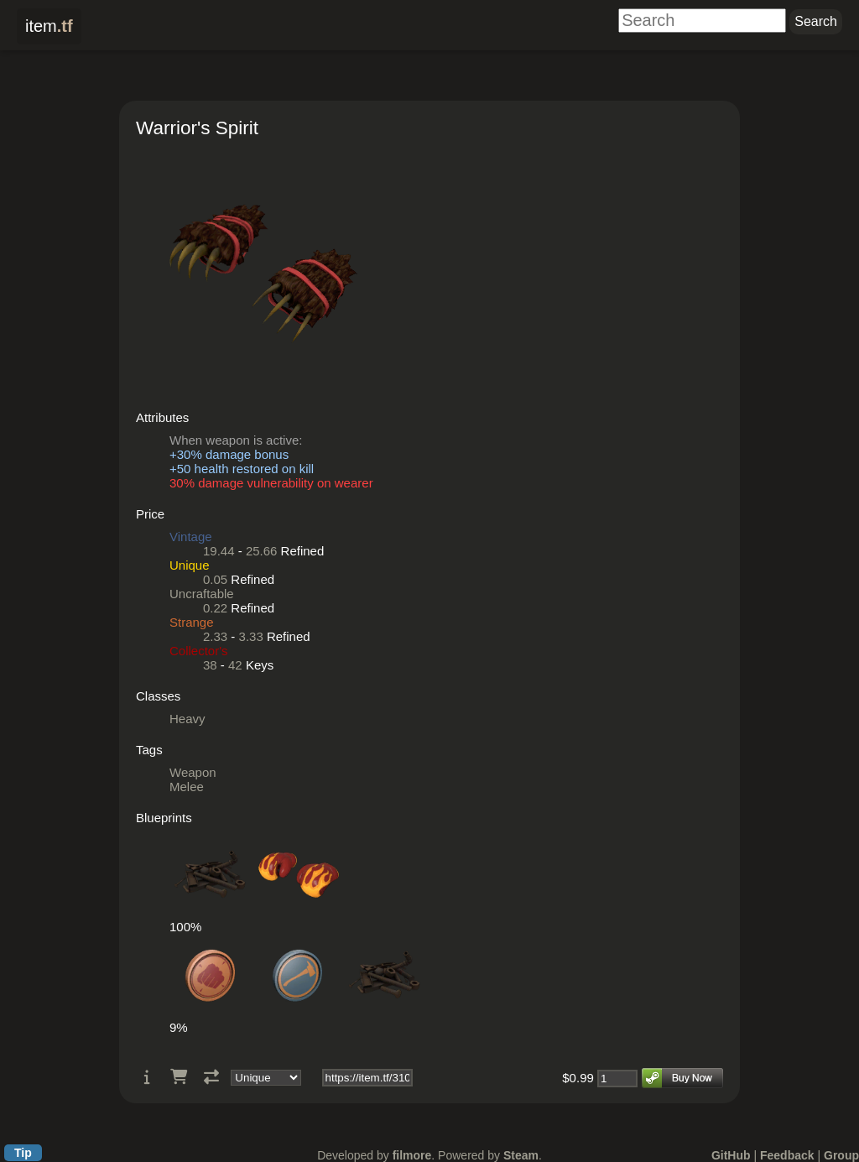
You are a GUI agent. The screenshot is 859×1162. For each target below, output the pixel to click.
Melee (186, 786)
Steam (521, 1155)
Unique (189, 565)
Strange (191, 622)
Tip (23, 1152)
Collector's (198, 651)
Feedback (787, 1155)
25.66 (262, 551)
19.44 (219, 551)
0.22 (215, 608)
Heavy (187, 718)
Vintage (190, 536)
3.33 (251, 636)
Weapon (192, 772)
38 (210, 665)
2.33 (215, 636)
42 (235, 665)
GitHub (731, 1155)
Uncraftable (201, 593)
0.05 (215, 579)
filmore (412, 1155)
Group (841, 1155)
